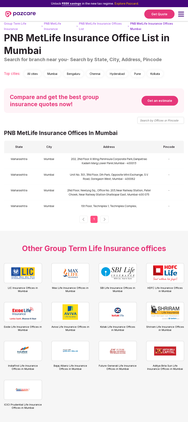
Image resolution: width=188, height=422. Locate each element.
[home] (20, 14)
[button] (181, 14)
